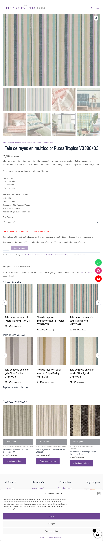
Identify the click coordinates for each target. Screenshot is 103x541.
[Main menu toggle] (97, 7)
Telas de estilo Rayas (45, 143)
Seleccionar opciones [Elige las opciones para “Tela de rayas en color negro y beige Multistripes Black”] (81, 463)
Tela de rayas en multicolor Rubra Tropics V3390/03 (51, 321)
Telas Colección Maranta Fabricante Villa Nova (19, 143)
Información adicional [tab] (22, 266)
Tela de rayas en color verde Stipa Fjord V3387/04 (82, 373)
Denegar (51, 523)
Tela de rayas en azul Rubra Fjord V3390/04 (17, 319)
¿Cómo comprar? (37, 488)
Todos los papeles (65, 488)
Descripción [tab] (7, 266)
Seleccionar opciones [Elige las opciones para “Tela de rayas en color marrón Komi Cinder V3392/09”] (14, 461)
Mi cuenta (10, 488)
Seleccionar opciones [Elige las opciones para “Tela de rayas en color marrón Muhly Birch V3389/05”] (48, 461)
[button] (99, 493)
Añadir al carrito (19, 248)
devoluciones (91, 272)
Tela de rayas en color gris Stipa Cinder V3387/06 (17, 373)
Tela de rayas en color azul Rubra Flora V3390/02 (82, 321)
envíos (82, 272)
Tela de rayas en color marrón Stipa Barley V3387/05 (49, 373)
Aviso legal (57, 537)
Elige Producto (8, 217)
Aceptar (52, 516)
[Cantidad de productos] (6, 248)
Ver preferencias (51, 531)
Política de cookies (46, 537)
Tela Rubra (81, 255)
